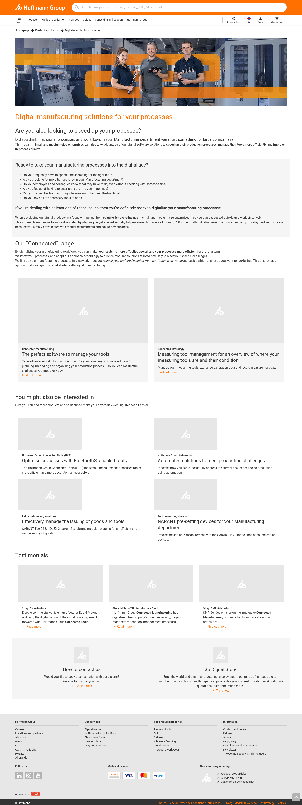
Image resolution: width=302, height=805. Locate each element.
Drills (157, 733)
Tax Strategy (266, 803)
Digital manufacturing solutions (84, 30)
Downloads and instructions (240, 745)
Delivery (227, 733)
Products (32, 19)
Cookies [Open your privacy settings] (281, 803)
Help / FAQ (229, 741)
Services (74, 19)
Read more (31, 626)
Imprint (162, 803)
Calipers (159, 737)
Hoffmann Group (137, 19)
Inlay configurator (95, 745)
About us (20, 737)
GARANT (20, 745)
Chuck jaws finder (95, 737)
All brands (21, 757)
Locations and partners (29, 733)
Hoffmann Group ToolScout (101, 733)
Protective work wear (166, 749)
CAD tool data (93, 741)
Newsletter (229, 749)
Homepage (22, 30)
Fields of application (53, 19)
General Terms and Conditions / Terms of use (195, 803)
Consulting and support (109, 19)
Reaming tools (162, 729)
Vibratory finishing (165, 741)
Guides (87, 19)
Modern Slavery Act (246, 803)
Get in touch (81, 686)
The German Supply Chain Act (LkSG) (245, 753)
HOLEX (19, 753)
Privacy (228, 803)
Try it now (220, 690)
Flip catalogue (93, 729)
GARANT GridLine (25, 749)
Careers (19, 729)
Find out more (31, 375)
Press (18, 741)
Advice (227, 737)
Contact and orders (234, 729)
